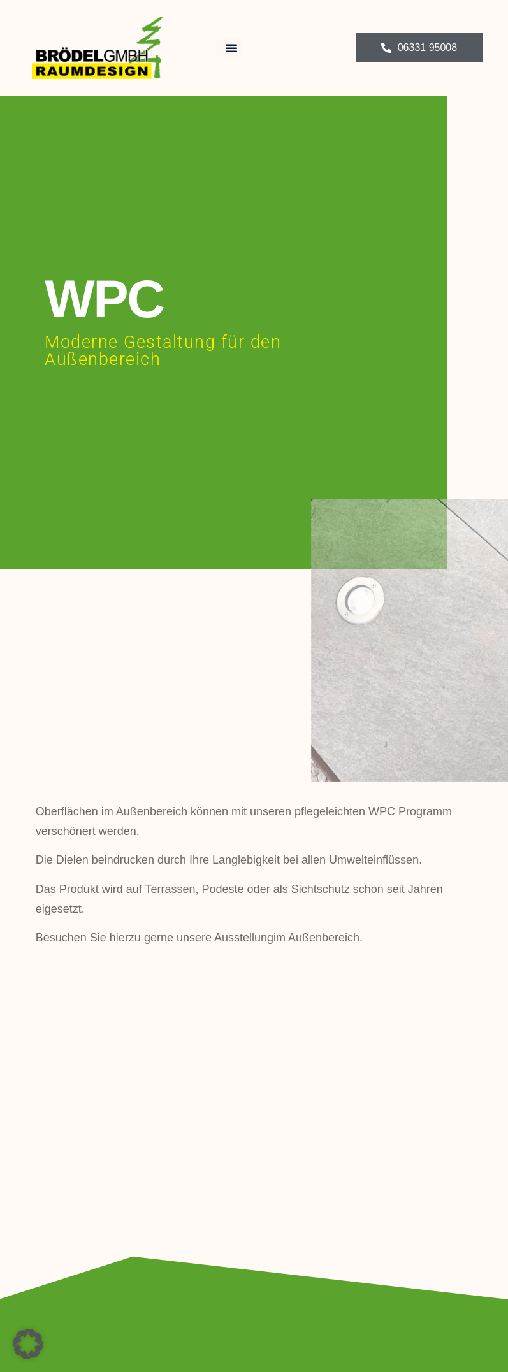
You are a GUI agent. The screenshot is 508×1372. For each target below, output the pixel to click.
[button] (231, 47)
